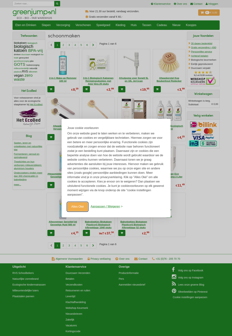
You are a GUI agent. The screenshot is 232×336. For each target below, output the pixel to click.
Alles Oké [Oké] (77, 206)
